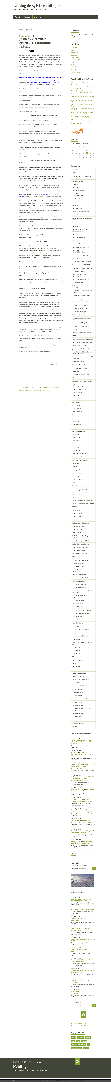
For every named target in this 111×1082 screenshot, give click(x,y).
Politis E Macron (77, 513)
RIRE (73, 557)
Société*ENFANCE (77, 566)
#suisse (86, 1048)
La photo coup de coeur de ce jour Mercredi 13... (81, 117)
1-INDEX (75, 170)
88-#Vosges (75, 184)
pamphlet (37, 217)
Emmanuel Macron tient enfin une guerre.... (83, 811)
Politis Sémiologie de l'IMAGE (81, 541)
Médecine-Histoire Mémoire (80, 389)
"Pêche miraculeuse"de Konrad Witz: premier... (82, 742)
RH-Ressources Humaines (79, 554)
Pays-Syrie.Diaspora (78, 473)
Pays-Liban (75, 447)
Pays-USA (75, 486)
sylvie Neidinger (77, 764)
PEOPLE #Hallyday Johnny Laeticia (82, 500)
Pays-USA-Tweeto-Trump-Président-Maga (80, 490)
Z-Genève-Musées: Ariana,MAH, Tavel (81, 709)
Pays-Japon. (75, 444)
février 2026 (74, 53)
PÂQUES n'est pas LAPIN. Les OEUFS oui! (81, 919)
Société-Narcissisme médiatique (81, 610)
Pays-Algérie (76, 399)
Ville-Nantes (76, 670)
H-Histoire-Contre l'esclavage (81, 315)
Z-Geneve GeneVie (77, 696)
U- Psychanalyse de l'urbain (80, 633)
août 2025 (74, 67)
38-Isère (74, 173)
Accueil (17, 17)
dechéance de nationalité (53, 389)
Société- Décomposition (79, 575)
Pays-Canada (76, 415)
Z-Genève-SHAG (77, 716)
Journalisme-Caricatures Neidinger (82, 339)
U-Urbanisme (76, 654)
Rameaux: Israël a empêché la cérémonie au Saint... (82, 961)
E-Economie (75, 258)
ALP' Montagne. (77, 187)
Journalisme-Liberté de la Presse (82, 349)
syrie (73, 1041)
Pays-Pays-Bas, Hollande (79, 460)
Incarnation (74, 84)
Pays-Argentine (77, 405)
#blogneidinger (77, 1048)
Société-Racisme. (77, 620)
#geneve (88, 1037)
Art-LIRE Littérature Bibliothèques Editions (82, 219)
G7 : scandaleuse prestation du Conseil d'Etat (82, 101)
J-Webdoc (75, 336)
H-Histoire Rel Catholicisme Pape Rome (82, 291)
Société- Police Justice (78, 581)
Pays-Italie (75, 441)
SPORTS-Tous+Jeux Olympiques (81, 629)
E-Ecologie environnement (80, 255)
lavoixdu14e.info (78, 98)
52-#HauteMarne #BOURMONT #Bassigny (81, 177)
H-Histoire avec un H (54, 387)
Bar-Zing (78, 88)
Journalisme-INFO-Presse (79, 345)
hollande (25, 390)
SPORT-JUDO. (76, 626)
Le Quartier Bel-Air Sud (82, 109)
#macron (84, 1041)
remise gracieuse (37, 390)
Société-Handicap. (77, 604)
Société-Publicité (77, 616)
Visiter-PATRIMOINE (78, 676)
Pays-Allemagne (77, 402)
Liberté (79, 102)
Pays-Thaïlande (77, 476)
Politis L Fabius (76, 533)
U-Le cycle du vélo (77, 639)
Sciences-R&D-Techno (78, 563)
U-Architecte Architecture (80, 636)
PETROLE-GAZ (76, 510)
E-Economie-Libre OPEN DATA (81, 265)
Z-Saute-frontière (77, 723)
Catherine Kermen (78, 777)
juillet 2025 (74, 69)
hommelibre (75, 841)
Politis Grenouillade (78, 526)
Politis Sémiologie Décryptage (81, 544)
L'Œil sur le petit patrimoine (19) (80, 108)
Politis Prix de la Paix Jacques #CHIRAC (81, 536)
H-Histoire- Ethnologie (79, 312)
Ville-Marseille (76, 666)
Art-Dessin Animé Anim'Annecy (81, 212)
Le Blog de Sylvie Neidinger (36, 5)
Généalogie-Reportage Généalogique (79, 275)
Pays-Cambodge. (77, 412)
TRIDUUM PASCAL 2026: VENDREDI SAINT (83, 940)
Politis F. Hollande (77, 516)
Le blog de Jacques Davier (80, 114)
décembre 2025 (75, 57)
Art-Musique (76, 226)
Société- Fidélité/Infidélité (80, 578)
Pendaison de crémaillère (78, 104)
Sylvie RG (74, 752)
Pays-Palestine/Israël (78, 457)
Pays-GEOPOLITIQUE (78, 431)
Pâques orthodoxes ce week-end (82, 909)
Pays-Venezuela (77, 494)
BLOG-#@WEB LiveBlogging (80, 247)
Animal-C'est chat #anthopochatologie (78, 194)
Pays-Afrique (76, 395)
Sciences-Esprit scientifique (80, 560)
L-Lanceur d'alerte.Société (80, 368)
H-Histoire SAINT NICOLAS (80, 302)
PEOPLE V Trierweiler (79, 507)
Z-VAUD (74, 726)
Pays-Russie (75, 463)
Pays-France (76, 428)
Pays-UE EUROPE (77, 479)
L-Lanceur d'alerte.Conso (79, 365)
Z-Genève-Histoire (77, 702)
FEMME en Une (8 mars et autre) (82, 268)
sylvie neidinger (77, 740)
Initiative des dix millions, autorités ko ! (82, 112)
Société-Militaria (77, 607)
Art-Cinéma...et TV (77, 202)
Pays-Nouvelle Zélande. (79, 453)
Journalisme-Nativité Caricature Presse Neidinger (81, 352)
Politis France (23, 389)
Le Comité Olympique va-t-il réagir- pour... (82, 790)
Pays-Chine (75, 421)
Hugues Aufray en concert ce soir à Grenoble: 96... (83, 971)
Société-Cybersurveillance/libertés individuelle (82, 591)
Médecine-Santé (77, 392)
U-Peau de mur (76, 647)
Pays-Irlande (76, 437)
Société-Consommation (79, 587)
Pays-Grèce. (75, 434)
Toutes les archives (76, 72)
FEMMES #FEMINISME (43, 387)
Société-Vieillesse (77, 623)
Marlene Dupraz (77, 799)
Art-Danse (75, 205)
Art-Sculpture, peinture (79, 237)
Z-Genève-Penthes (77, 713)
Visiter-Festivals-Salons (79, 673)
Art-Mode (75, 223)
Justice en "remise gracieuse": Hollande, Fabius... (35, 43)
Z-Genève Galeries (77, 692)
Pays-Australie (76, 408)
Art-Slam (75, 241)
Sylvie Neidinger (77, 789)
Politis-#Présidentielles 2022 (80, 547)
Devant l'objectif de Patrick (82, 118)
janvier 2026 (74, 55)
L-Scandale (75, 371)
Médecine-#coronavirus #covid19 (82, 381)
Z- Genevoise (76, 683)
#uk (78, 1041)
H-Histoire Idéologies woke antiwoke (80, 286)
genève (74, 1037)
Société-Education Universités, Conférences (81, 596)
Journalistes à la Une (78, 362)
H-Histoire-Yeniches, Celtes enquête (83, 323)
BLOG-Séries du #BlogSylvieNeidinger (78, 251)
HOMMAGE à (76, 329)
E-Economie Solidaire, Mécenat (81, 262)
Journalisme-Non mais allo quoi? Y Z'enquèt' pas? (82, 357)
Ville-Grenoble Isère (78, 660)
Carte (73, 853)
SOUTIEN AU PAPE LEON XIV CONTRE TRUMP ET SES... (81, 900)
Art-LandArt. (76, 215)
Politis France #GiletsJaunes (80, 523)
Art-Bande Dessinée (78, 199)
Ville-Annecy (76, 657)
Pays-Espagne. (76, 424)
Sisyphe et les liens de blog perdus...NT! (82, 832)
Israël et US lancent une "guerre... (79, 992)
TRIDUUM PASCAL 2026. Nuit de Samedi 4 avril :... (82, 929)
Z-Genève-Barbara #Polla (79, 699)
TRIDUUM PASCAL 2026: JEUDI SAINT (81, 950)
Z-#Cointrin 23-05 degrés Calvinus (82, 686)
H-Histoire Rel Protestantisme (81, 295)
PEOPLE (74, 497)
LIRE (73, 378)
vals (48, 390)
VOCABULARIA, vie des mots (34, 389)
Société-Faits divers (78, 600)
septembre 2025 (75, 64)
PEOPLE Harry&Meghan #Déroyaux (83, 504)
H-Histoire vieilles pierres (80, 305)
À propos (37, 17)
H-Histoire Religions (78, 299)
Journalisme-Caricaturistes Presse (82, 342)
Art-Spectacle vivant (78, 244)
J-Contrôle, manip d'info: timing (81, 332)
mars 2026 (74, 50)
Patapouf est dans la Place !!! (79, 83)
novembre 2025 (75, 60)
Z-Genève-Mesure (77, 705)
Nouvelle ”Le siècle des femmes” (80, 122)
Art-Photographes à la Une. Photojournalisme (80, 230)
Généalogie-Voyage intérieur (81, 279)
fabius (21, 390)
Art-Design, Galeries (78, 208)
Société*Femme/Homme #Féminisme (79, 570)
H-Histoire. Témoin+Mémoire (81, 326)
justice (30, 390)
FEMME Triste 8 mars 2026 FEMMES (80, 981)
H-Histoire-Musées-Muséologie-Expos (81, 319)
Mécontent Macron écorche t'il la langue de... (83, 87)
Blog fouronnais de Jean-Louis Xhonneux (82, 93)
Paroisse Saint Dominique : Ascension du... (83, 96)
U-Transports (76, 650)
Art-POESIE (75, 234)
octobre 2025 (74, 62)
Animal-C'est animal (78, 191)
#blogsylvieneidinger (78, 1044)
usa (89, 1044)
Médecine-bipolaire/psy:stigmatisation (80, 385)
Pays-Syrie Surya (77, 470)
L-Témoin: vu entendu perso (80, 374)
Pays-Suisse (75, 466)
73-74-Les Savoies (77, 181)
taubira (45, 390)
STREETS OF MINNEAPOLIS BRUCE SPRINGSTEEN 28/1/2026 (83, 766)
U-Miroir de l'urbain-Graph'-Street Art (82, 643)
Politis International (78, 529)
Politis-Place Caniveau (78, 550)
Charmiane (75, 820)
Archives (27, 17)
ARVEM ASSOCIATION (77, 123)
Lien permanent (24, 387)
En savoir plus (81, 1080)
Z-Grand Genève (77, 720)
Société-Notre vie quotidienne (81, 613)
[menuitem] (17, 17)
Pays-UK (74, 483)
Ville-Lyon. (75, 663)
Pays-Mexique (76, 450)
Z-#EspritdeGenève (78, 689)
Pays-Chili (75, 418)
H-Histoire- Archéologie (79, 308)
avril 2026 (74, 48)
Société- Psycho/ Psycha (79, 584)
